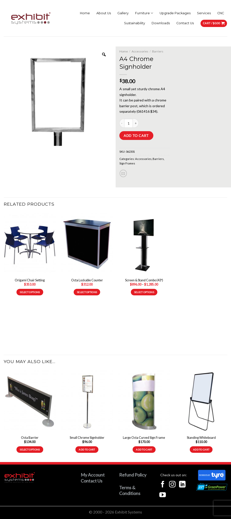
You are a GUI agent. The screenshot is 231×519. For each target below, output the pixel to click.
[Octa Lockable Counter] (87, 244)
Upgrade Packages (175, 13)
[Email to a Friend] (123, 173)
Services (204, 13)
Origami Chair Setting (30, 280)
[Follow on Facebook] (162, 485)
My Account (93, 475)
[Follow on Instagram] (172, 485)
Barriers (157, 51)
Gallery (123, 13)
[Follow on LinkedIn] (182, 485)
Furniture (144, 13)
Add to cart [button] (87, 449)
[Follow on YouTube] (162, 495)
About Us (103, 13)
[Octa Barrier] (30, 401)
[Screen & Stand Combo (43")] (144, 244)
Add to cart (136, 135)
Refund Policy (132, 475)
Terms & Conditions (129, 490)
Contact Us (185, 23)
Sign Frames (127, 163)
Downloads (161, 23)
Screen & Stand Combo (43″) (144, 280)
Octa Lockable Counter (87, 280)
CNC (220, 13)
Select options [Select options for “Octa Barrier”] (30, 449)
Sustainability (134, 23)
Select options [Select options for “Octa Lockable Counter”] (87, 292)
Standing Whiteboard (201, 438)
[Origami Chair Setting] (30, 244)
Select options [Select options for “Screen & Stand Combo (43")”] (144, 292)
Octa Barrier (29, 438)
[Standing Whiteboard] (201, 401)
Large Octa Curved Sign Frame (144, 438)
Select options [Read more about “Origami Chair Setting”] (30, 292)
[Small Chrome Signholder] (87, 401)
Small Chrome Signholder (87, 438)
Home (85, 13)
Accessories (140, 51)
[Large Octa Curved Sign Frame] (144, 401)
